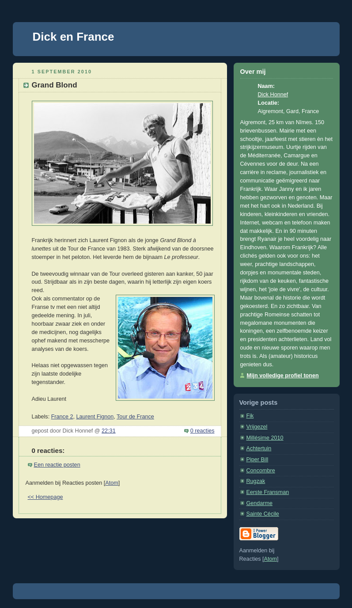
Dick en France (73, 36)
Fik (250, 416)
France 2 (62, 417)
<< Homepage (45, 497)
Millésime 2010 (265, 438)
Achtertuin (259, 448)
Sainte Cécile (262, 514)
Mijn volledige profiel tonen (283, 375)
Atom (111, 483)
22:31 (109, 431)
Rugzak (255, 481)
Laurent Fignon (95, 417)
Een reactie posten (57, 465)
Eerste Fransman (267, 492)
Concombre (260, 470)
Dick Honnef (273, 94)
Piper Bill (257, 459)
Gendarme (259, 503)
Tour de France (135, 417)
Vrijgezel (257, 427)
